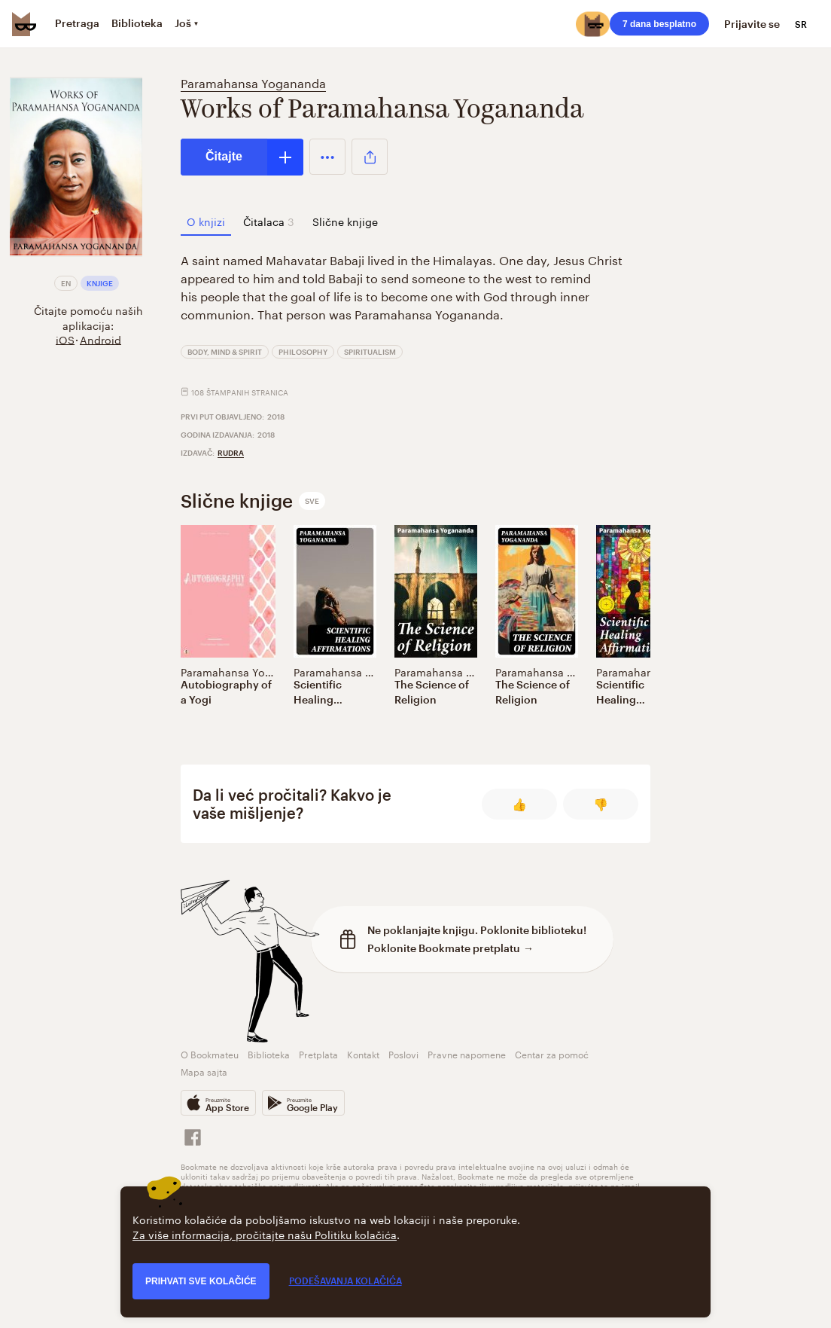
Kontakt (363, 1053)
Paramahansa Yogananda (253, 81)
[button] (327, 157)
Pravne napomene (467, 1053)
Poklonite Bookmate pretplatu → (450, 948)
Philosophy (303, 351)
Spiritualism (370, 351)
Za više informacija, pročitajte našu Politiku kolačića (264, 1234)
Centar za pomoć (552, 1053)
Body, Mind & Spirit (224, 351)
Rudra (231, 452)
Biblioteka (269, 1053)
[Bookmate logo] (24, 24)
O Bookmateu (210, 1053)
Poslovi (403, 1053)
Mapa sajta (204, 1071)
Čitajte (223, 156)
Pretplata (318, 1053)
